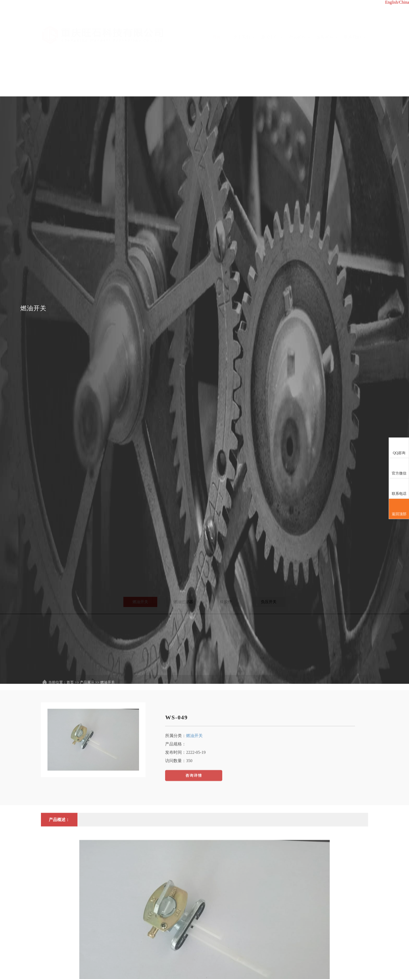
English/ (392, 2)
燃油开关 (194, 848)
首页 (216, 22)
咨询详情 (193, 888)
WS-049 (176, 830)
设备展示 (327, 22)
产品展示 (299, 22)
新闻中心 (271, 22)
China (404, 2)
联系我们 (354, 22)
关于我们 (244, 22)
